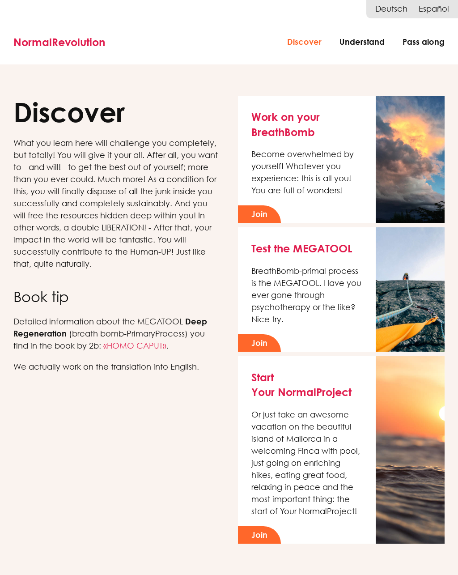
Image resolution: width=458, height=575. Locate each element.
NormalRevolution (59, 41)
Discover (304, 42)
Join (259, 214)
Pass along (424, 42)
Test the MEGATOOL (301, 248)
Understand (362, 42)
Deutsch (391, 8)
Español (434, 8)
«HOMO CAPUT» (134, 345)
